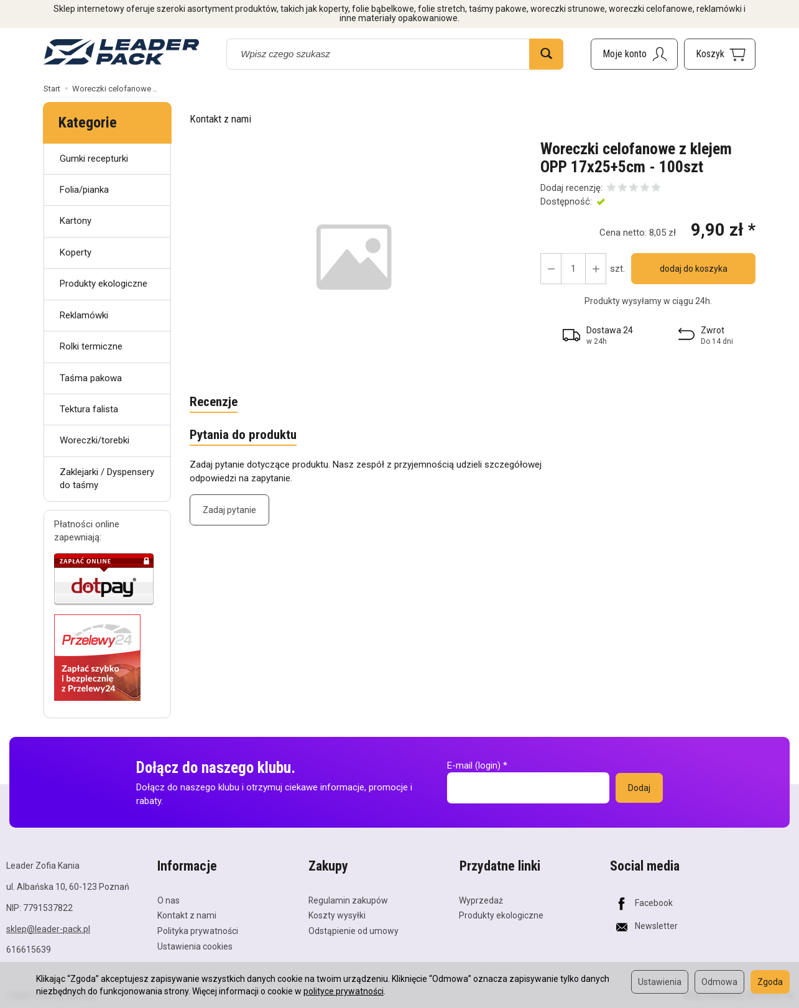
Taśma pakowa (91, 378)
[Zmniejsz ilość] (595, 268)
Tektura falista (89, 409)
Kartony (75, 220)
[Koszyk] (719, 54)
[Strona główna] (121, 52)
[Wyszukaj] (546, 54)
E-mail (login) (474, 765)
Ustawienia (659, 982)
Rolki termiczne (91, 346)
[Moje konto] (634, 54)
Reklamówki (84, 315)
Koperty (75, 252)
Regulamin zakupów (348, 900)
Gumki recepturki (94, 158)
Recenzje (214, 402)
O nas (168, 900)
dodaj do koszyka (693, 269)
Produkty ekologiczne (103, 283)
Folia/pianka (84, 189)
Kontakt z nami (220, 119)
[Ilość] (573, 268)
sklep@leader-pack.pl (48, 929)
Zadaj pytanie (229, 510)
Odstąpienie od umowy (353, 931)
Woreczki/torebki (94, 440)
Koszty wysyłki (337, 915)
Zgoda (770, 982)
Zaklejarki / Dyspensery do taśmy (107, 478)
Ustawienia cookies (195, 946)
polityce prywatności (343, 991)
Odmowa (719, 982)
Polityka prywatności (197, 931)
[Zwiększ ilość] (550, 268)
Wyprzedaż (481, 900)
